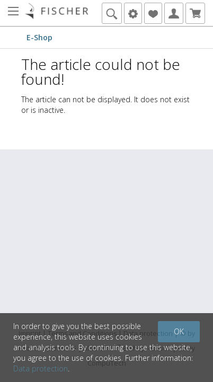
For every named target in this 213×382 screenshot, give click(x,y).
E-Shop (39, 37)
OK (179, 331)
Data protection (40, 368)
